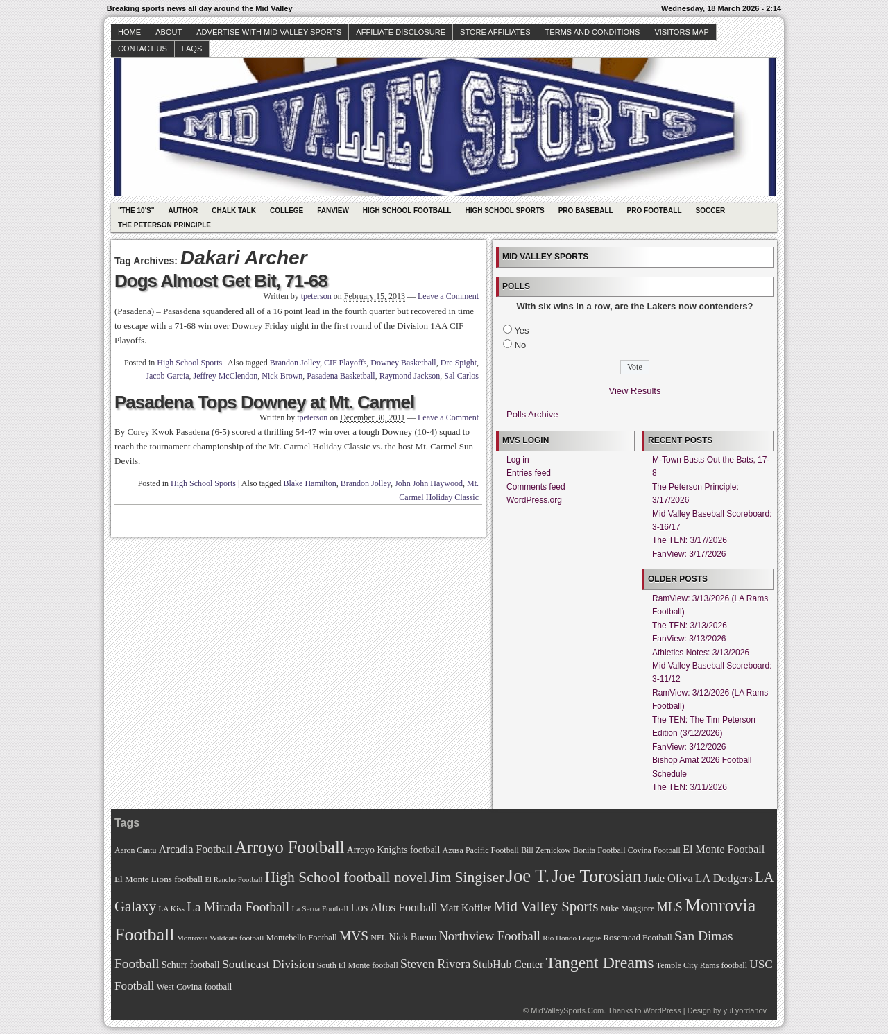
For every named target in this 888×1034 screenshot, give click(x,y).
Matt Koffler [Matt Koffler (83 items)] (465, 907)
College (286, 210)
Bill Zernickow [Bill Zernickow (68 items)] (545, 850)
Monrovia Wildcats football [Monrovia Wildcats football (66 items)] (220, 937)
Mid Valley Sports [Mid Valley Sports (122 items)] (545, 906)
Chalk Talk (234, 210)
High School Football (407, 210)
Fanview (333, 210)
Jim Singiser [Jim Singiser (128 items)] (466, 877)
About (168, 32)
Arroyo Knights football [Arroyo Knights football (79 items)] (394, 850)
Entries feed (528, 473)
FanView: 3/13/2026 (689, 639)
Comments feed (535, 487)
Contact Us (142, 48)
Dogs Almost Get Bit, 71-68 (220, 280)
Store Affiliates (495, 32)
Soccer (711, 210)
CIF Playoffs (345, 363)
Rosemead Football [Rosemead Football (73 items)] (637, 937)
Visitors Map (681, 32)
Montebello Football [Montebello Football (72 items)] (301, 937)
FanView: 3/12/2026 (689, 747)
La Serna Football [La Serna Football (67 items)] (319, 908)
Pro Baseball (585, 210)
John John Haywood (429, 483)
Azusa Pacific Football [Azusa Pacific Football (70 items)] (481, 850)
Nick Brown (282, 376)
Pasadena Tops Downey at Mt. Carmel (264, 402)
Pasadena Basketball (341, 376)
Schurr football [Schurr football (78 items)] (191, 965)
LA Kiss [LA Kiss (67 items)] (171, 908)
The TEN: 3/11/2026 (689, 787)
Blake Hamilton (309, 483)
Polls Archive (532, 414)
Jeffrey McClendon (226, 376)
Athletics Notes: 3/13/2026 (700, 652)
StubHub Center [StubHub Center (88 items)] (507, 964)
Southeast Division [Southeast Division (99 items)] (268, 964)
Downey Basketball (403, 363)
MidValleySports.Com (567, 1010)
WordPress (662, 1010)
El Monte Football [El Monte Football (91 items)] (724, 849)
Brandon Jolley (295, 363)
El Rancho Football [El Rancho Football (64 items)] (234, 880)
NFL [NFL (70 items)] (378, 937)
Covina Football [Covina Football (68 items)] (654, 850)
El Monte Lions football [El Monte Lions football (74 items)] (158, 879)
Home (129, 32)
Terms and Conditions (592, 32)
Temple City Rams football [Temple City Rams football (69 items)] (701, 965)
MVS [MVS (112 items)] (353, 936)
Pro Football (654, 210)
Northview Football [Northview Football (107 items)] (489, 936)
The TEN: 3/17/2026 (689, 540)
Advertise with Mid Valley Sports (268, 32)
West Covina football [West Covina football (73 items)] (194, 987)
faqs (192, 48)
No (521, 345)
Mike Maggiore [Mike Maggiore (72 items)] (628, 908)
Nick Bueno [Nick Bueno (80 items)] (412, 936)
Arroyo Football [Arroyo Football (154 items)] (289, 847)
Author (183, 210)
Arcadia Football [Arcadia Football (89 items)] (195, 849)
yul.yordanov (745, 1010)
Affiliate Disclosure (400, 32)
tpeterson (316, 296)
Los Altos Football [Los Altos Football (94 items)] (393, 907)
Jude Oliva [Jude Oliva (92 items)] (668, 878)
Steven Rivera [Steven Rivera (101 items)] (435, 964)
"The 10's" (136, 210)
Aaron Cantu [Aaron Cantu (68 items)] (135, 850)
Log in (517, 460)
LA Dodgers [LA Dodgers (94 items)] (724, 878)
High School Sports (504, 210)
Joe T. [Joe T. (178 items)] (528, 875)
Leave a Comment (448, 296)
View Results (635, 391)
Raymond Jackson (410, 376)
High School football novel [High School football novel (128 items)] (346, 877)
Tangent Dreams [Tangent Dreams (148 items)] (600, 963)
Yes (521, 330)
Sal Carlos (461, 376)
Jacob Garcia (167, 376)
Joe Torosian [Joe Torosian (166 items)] (596, 876)
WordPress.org (534, 500)
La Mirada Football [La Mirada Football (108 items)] (238, 906)
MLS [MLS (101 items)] (670, 907)
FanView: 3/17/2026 (689, 554)
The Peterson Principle (164, 225)
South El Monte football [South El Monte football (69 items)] (357, 965)
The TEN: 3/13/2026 (689, 625)
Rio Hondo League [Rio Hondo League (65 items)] (572, 937)
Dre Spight (459, 363)
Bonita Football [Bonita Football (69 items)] (599, 850)
